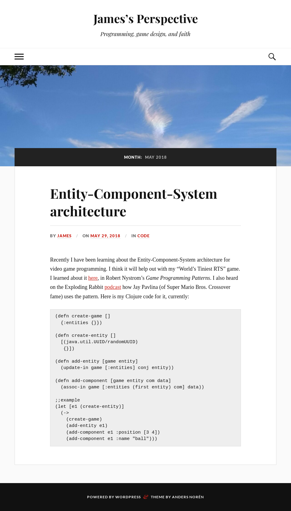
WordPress (128, 497)
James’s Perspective (145, 18)
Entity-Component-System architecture (133, 201)
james (64, 235)
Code (143, 235)
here (93, 278)
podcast (112, 287)
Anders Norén (188, 497)
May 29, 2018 (105, 235)
